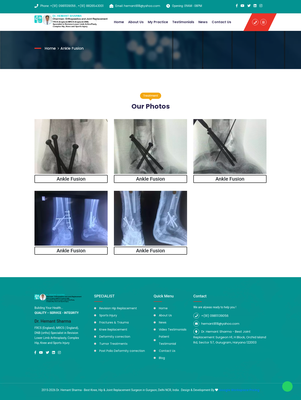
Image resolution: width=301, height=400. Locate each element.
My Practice (158, 22)
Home (119, 22)
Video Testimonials (172, 329)
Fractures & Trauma (114, 322)
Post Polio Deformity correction (122, 351)
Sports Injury (108, 315)
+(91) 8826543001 (90, 6)
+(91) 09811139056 (63, 6)
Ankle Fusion (72, 48)
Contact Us (221, 22)
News (203, 22)
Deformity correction (114, 337)
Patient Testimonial (167, 340)
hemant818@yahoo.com (142, 6)
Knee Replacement (113, 329)
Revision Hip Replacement (118, 308)
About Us (136, 22)
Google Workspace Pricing (239, 390)
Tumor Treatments (113, 344)
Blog (162, 358)
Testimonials (183, 22)
